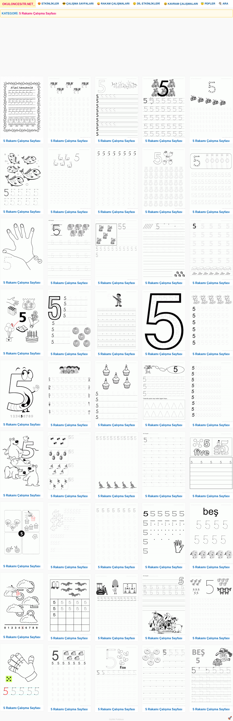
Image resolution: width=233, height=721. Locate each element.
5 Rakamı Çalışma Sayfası (21, 140)
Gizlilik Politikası (116, 719)
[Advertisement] (112, 45)
